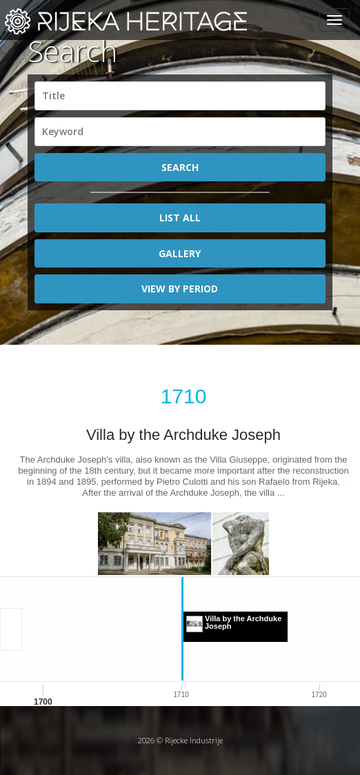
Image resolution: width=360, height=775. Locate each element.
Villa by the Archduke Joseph (183, 434)
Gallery (180, 253)
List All (180, 217)
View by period (179, 288)
